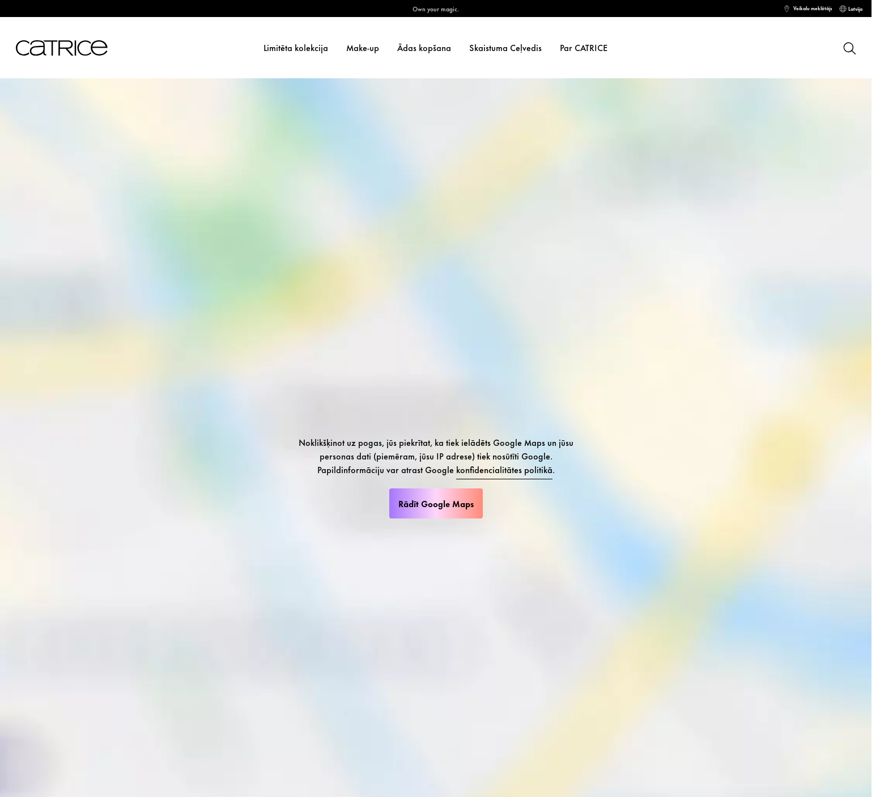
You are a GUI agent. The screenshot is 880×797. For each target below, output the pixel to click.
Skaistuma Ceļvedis (505, 47)
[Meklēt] (848, 47)
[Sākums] (62, 48)
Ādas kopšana (424, 47)
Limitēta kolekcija (295, 47)
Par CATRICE (584, 47)
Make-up (362, 47)
